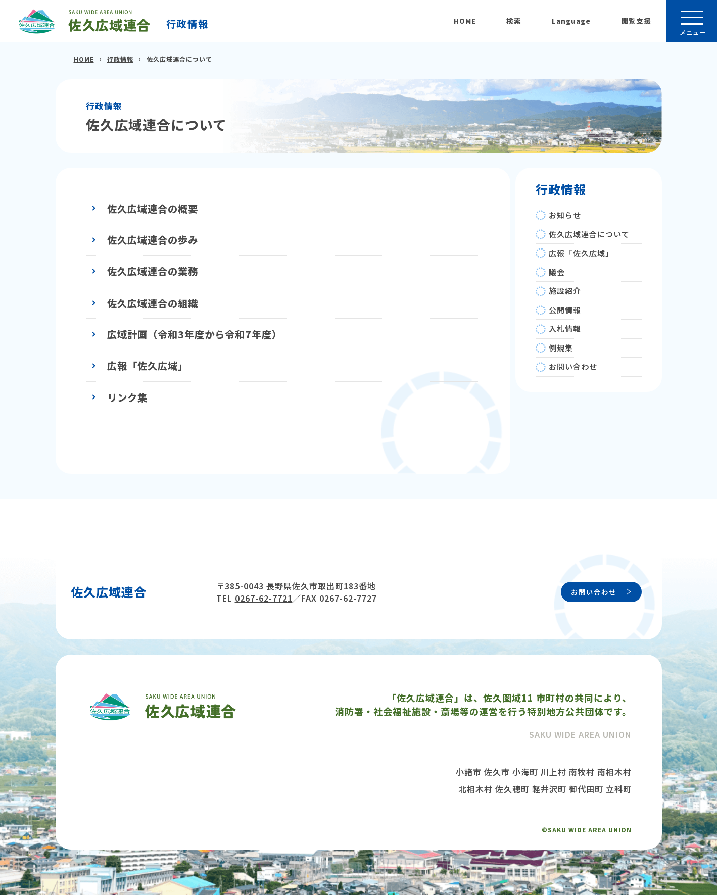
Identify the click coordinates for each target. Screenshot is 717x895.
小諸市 (469, 772)
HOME (465, 21)
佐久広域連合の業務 (152, 271)
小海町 (525, 772)
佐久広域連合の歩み (152, 239)
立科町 (619, 789)
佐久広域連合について (589, 234)
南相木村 (614, 772)
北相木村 (475, 789)
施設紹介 (565, 290)
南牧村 (582, 772)
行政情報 (187, 24)
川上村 (553, 772)
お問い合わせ (573, 366)
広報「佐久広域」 (147, 365)
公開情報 (565, 310)
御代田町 (586, 789)
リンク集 (127, 397)
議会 (557, 272)
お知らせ (565, 215)
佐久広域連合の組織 (152, 302)
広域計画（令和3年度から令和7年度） (194, 334)
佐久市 (497, 772)
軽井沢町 (549, 789)
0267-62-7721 (264, 598)
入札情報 (565, 328)
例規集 (561, 347)
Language (571, 21)
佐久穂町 (512, 789)
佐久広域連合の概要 (152, 208)
